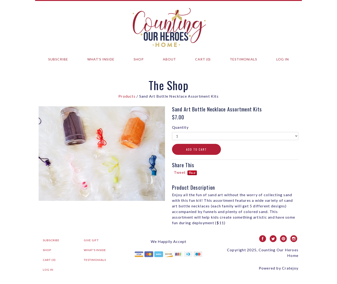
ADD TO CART (196, 149)
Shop (139, 59)
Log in (282, 59)
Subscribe (58, 59)
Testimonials (243, 59)
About (169, 59)
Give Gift (91, 240)
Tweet (180, 172)
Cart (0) (203, 59)
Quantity (180, 127)
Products (127, 96)
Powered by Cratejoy (278, 268)
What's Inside (100, 59)
